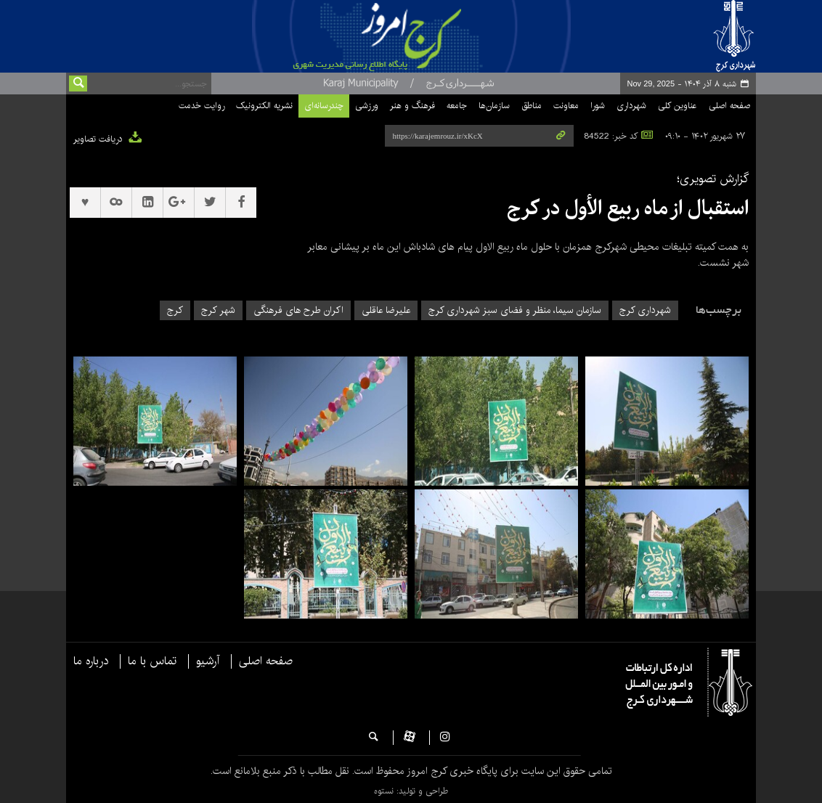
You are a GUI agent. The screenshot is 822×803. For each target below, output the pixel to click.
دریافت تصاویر (108, 139)
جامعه (457, 106)
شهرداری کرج (645, 310)
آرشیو (207, 661)
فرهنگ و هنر (412, 106)
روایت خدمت (201, 106)
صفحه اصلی (729, 106)
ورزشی (366, 106)
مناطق (531, 106)
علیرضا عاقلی (386, 310)
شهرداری (631, 106)
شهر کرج (218, 310)
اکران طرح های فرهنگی (298, 310)
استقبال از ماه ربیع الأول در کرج (627, 208)
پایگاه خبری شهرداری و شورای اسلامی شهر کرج (413, 36)
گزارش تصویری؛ (713, 179)
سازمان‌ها (494, 106)
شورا (597, 106)
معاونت (566, 106)
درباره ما (90, 661)
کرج (175, 310)
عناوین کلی (677, 106)
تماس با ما (152, 661)
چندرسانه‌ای (323, 106)
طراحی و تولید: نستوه (411, 791)
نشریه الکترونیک (264, 106)
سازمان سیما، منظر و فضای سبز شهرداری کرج (514, 310)
